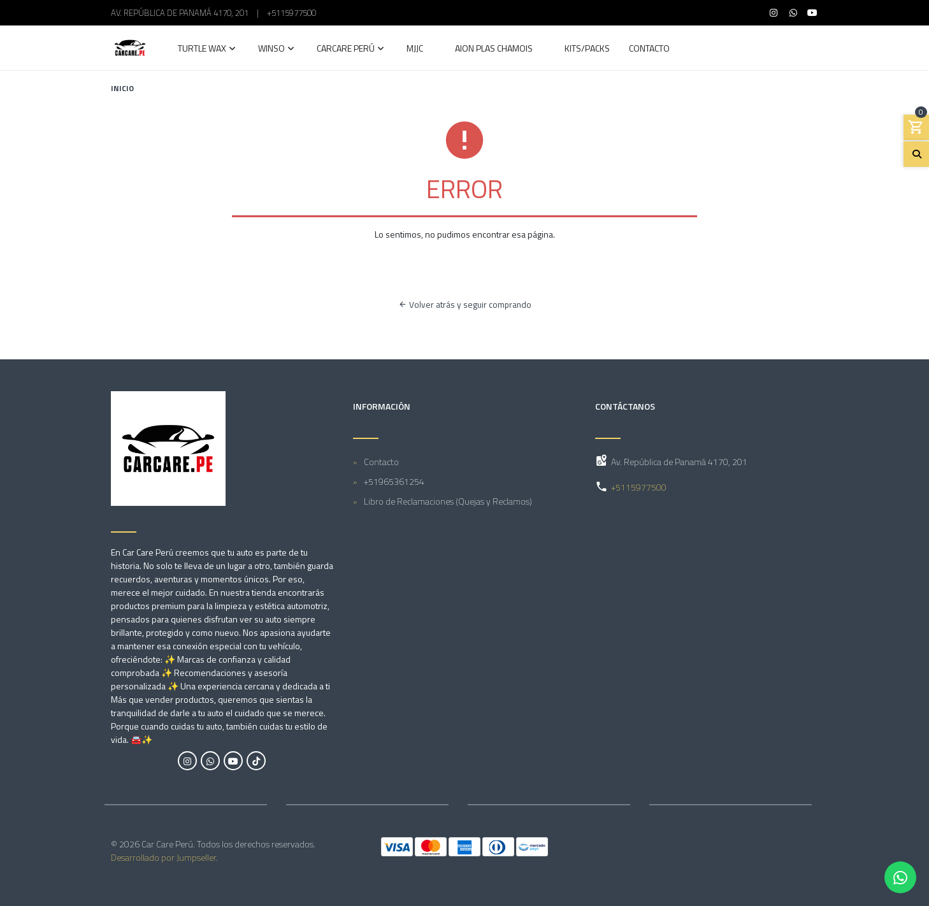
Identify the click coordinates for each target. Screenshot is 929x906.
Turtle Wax (202, 49)
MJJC (415, 49)
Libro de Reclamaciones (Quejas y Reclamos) (448, 501)
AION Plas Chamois (494, 49)
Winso (271, 49)
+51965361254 (394, 481)
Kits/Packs (587, 49)
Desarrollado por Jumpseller (163, 857)
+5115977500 (291, 12)
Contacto (649, 49)
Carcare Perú (346, 49)
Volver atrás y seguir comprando (464, 304)
